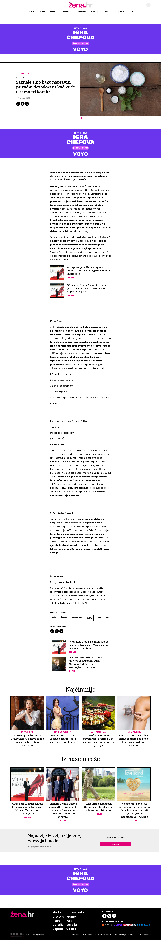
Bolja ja (120, 11)
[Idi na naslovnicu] (81, 7)
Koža (54, 617)
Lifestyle (107, 11)
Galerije (53, 11)
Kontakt (75, 935)
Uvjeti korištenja (119, 935)
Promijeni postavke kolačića (139, 935)
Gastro (66, 11)
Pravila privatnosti (88, 935)
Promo (71, 917)
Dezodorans (77, 617)
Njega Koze (99, 618)
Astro (42, 11)
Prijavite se (115, 845)
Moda (31, 11)
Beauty (109, 617)
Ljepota (94, 11)
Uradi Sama (89, 618)
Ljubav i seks (80, 11)
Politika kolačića (104, 935)
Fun (131, 11)
